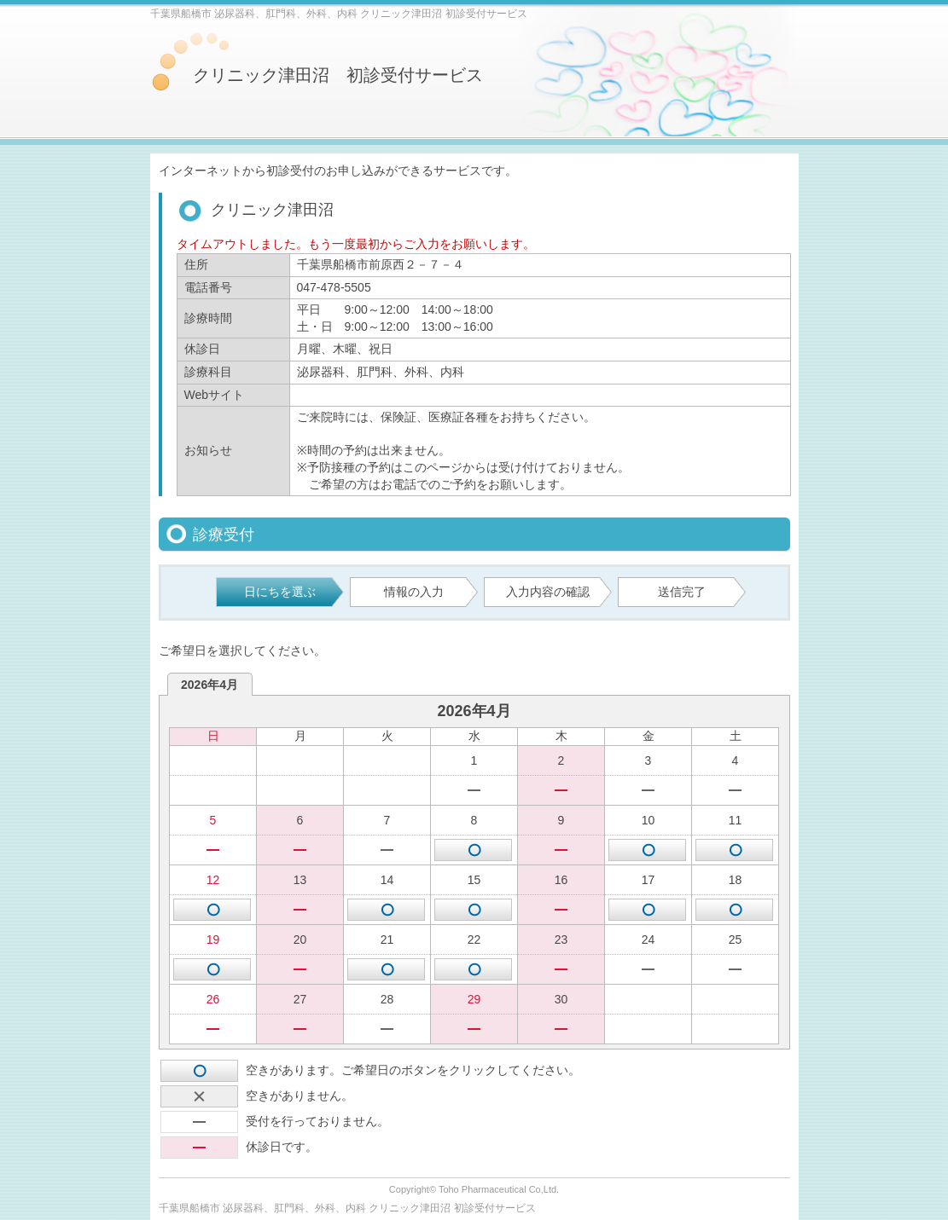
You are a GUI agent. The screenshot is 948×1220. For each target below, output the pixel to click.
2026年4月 (209, 684)
